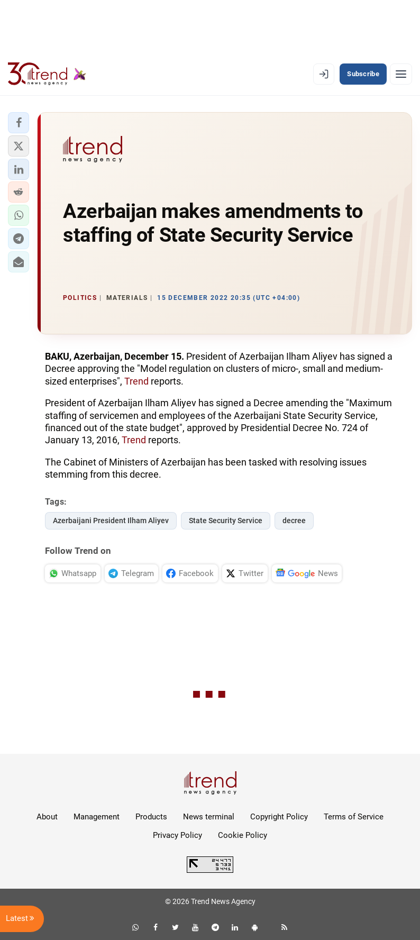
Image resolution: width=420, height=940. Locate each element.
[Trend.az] (47, 74)
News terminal (208, 817)
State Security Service (225, 520)
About (47, 817)
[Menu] (401, 74)
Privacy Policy (177, 835)
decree (294, 520)
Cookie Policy (242, 835)
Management (97, 817)
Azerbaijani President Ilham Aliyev (111, 520)
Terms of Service (354, 817)
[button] (18, 123)
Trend (136, 381)
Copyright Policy (279, 817)
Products (151, 817)
